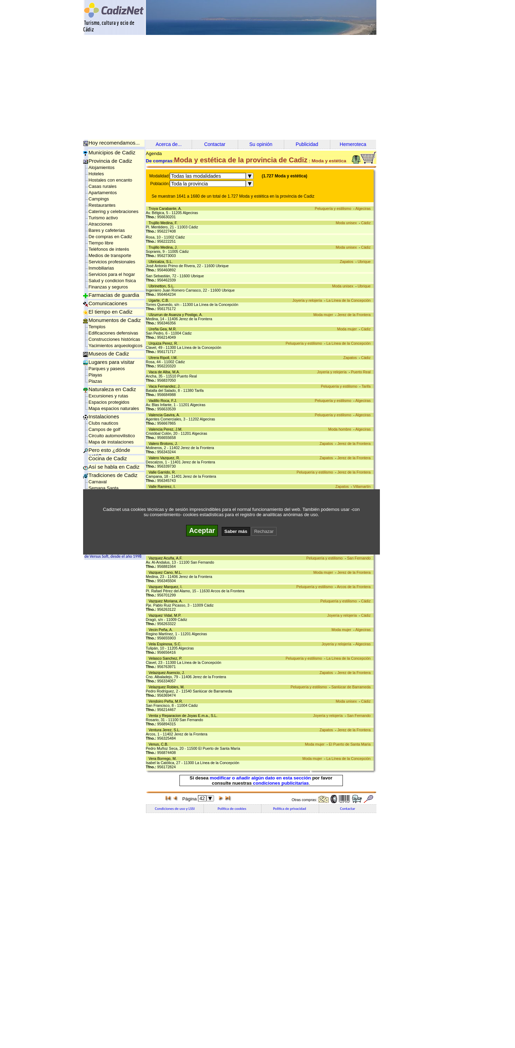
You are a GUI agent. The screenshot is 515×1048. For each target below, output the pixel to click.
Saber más (236, 531)
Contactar (215, 144)
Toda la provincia (189, 183)
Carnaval (98, 481)
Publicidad (307, 144)
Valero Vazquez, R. (165, 458)
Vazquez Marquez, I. (167, 587)
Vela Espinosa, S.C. (166, 644)
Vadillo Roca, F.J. (164, 400)
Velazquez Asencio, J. (168, 672)
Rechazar (264, 531)
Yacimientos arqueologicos (115, 345)
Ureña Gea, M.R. (164, 329)
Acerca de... (169, 144)
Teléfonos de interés (109, 249)
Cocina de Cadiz (108, 458)
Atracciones (100, 224)
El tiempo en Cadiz (111, 312)
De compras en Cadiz (110, 236)
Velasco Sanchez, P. (166, 658)
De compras (159, 160)
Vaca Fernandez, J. (166, 386)
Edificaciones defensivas (113, 333)
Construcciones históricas (114, 339)
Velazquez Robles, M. (168, 687)
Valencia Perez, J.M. (167, 429)
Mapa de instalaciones (111, 442)
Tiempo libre (101, 242)
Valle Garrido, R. (163, 472)
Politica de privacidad (290, 808)
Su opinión (260, 144)
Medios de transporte (110, 255)
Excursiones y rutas (108, 395)
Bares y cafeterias (107, 230)
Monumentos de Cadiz (115, 320)
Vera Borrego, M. (164, 758)
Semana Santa (104, 488)
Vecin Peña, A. (162, 630)
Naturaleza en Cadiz (112, 389)
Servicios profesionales (112, 261)
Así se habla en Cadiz (114, 467)
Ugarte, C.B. (160, 300)
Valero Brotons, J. (164, 443)
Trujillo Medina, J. (164, 247)
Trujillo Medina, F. (164, 223)
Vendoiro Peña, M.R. (167, 701)
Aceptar (202, 530)
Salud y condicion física (112, 280)
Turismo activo (103, 217)
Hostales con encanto (110, 180)
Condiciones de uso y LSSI (175, 808)
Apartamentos (103, 192)
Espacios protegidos (109, 402)
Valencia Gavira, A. (165, 415)
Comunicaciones (108, 303)
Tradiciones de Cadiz (113, 475)
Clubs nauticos (103, 423)
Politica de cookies (232, 808)
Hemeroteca (353, 144)
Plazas (95, 381)
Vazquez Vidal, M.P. (166, 615)
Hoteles (96, 173)
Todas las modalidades (196, 176)
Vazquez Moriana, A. (167, 601)
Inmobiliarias (101, 268)
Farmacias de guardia (114, 295)
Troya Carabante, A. (166, 208)
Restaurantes (102, 205)
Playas (95, 375)
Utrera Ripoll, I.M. (164, 358)
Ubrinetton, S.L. (163, 286)
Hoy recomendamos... (114, 143)
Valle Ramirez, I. (163, 486)
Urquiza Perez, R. (164, 343)
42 (202, 798)
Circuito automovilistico (112, 435)
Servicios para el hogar (112, 274)
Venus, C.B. (159, 744)
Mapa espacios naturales (114, 408)
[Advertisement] (257, 87)
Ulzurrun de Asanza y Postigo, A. (177, 315)
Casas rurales (103, 186)
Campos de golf (104, 429)
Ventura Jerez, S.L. (166, 730)
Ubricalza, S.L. (162, 261)
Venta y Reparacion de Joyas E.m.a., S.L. (184, 715)
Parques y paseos (107, 368)
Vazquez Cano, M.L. (166, 572)
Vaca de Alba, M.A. (165, 372)
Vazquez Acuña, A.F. (167, 558)
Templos (97, 326)
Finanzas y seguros (108, 287)
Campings (99, 198)
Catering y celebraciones (114, 211)
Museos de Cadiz (109, 354)
